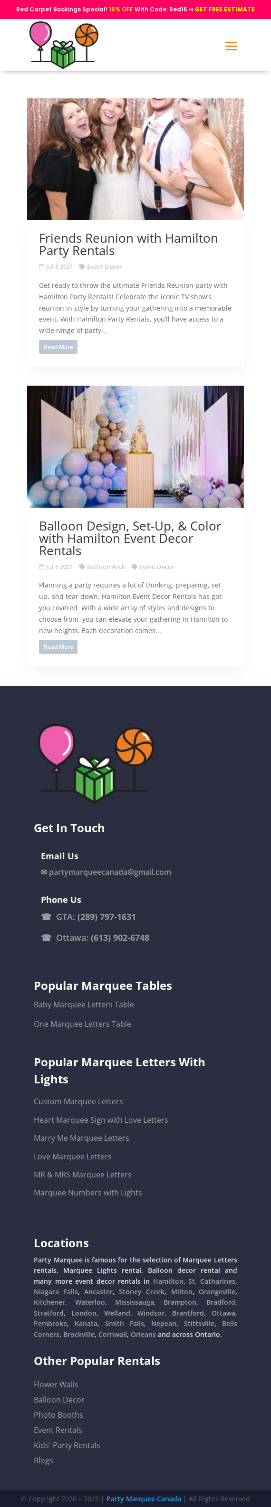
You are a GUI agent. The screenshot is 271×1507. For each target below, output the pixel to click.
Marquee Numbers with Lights (88, 1192)
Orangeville (217, 1291)
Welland (117, 1312)
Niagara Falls (55, 1291)
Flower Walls (56, 1384)
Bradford (220, 1302)
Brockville (79, 1334)
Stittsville (199, 1323)
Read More (58, 347)
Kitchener (49, 1302)
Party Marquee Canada (143, 1498)
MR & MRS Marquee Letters (83, 1174)
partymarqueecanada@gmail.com (110, 872)
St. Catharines (211, 1281)
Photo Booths (58, 1415)
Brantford (188, 1312)
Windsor (151, 1312)
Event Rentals (58, 1430)
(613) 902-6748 (120, 937)
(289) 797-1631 (106, 916)
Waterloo (90, 1302)
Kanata (86, 1323)
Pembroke (50, 1323)
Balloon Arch (106, 566)
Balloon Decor (59, 1399)
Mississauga (134, 1302)
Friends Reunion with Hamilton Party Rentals (128, 244)
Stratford (49, 1312)
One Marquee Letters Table (82, 1024)
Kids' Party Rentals (67, 1445)
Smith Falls (124, 1323)
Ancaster (98, 1291)
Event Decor (104, 266)
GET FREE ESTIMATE (225, 9)
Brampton (180, 1302)
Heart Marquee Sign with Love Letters (101, 1120)
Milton (182, 1291)
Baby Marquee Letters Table (84, 1004)
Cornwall (112, 1334)
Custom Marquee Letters (78, 1101)
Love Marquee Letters (73, 1156)
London (84, 1312)
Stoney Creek (142, 1291)
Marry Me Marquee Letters (81, 1138)
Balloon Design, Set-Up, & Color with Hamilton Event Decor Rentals (130, 538)
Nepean (163, 1323)
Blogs (43, 1460)
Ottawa (223, 1312)
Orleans (143, 1334)
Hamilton (168, 1281)
